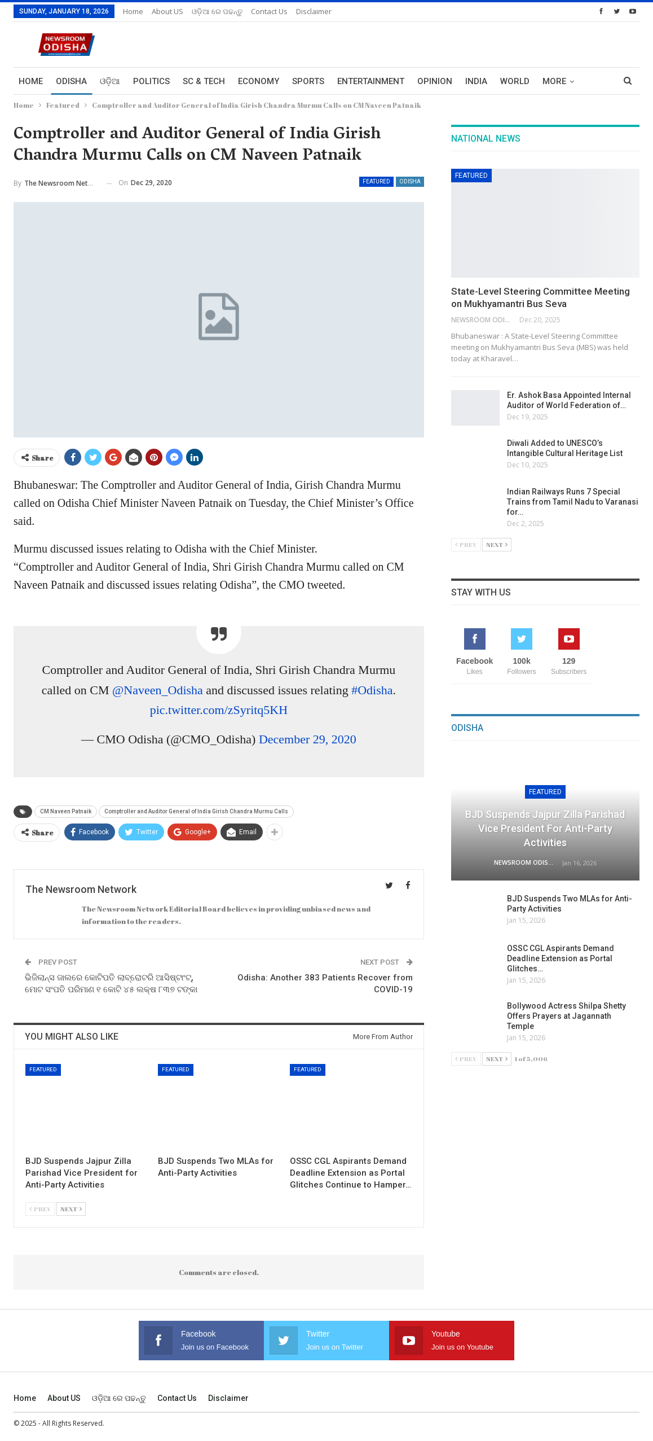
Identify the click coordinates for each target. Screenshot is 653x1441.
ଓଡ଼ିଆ (110, 81)
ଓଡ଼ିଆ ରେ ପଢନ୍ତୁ (217, 11)
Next (71, 1209)
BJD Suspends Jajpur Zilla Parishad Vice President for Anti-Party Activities (545, 828)
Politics (151, 81)
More (554, 81)
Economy (258, 81)
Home (133, 11)
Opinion (434, 81)
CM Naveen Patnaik (65, 811)
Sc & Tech (204, 81)
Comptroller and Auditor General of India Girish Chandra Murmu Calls (196, 811)
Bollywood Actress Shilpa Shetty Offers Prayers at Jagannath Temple (566, 1016)
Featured (376, 181)
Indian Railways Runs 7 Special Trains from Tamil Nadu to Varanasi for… (572, 501)
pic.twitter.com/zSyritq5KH (219, 710)
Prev (40, 1209)
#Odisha (371, 690)
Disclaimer (314, 11)
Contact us (269, 11)
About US (167, 11)
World (515, 81)
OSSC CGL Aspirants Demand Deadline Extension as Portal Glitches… (560, 958)
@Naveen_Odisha (157, 690)
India (476, 81)
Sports (308, 81)
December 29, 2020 (307, 739)
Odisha (71, 81)
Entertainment (370, 81)
